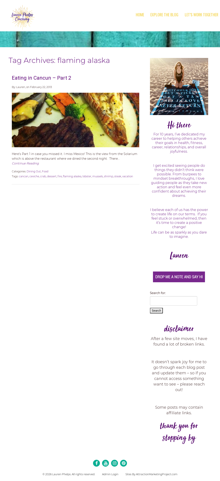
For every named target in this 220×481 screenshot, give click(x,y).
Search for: (158, 293)
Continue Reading (25, 163)
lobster (86, 176)
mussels (97, 176)
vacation (127, 176)
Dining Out (34, 171)
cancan (23, 176)
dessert (52, 176)
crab (43, 176)
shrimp (108, 176)
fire (60, 176)
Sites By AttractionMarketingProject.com (151, 474)
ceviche (34, 176)
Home (140, 14)
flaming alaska (72, 176)
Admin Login (110, 474)
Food (45, 171)
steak (117, 176)
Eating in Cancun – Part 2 (41, 78)
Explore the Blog (164, 14)
